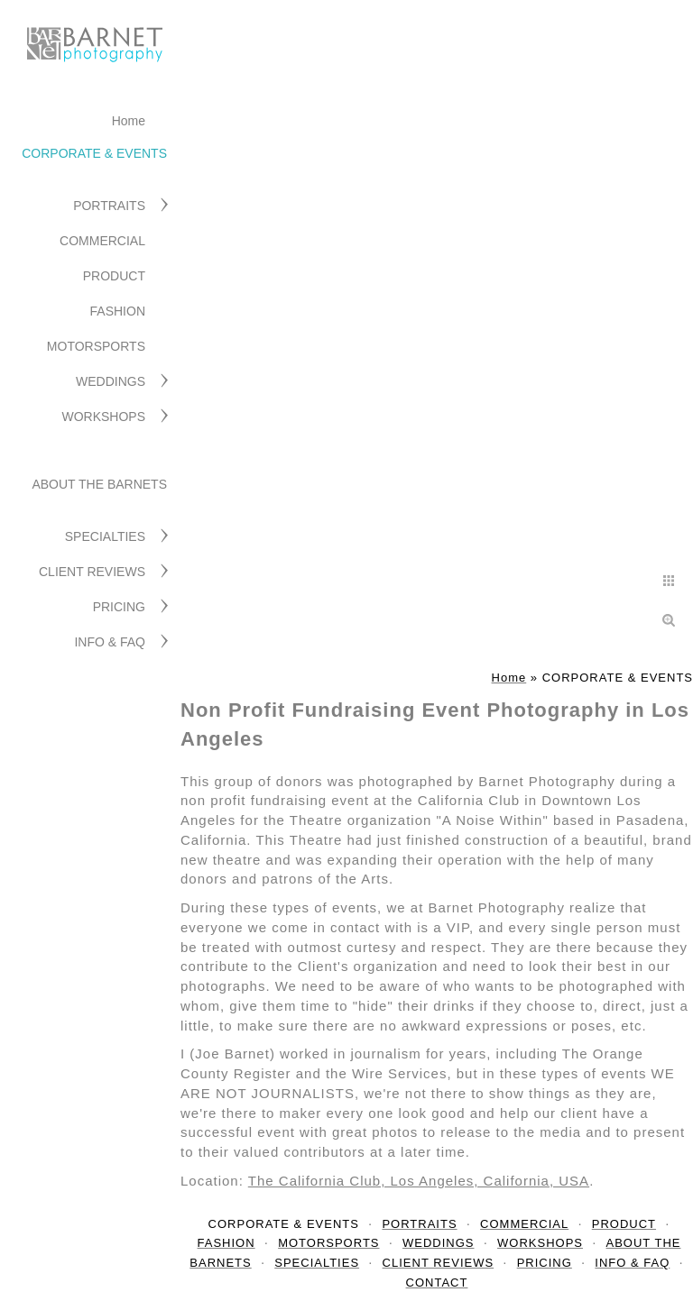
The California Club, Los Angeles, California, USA (418, 1180)
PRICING (119, 607)
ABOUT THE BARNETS (99, 484)
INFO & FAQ (109, 642)
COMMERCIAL (102, 241)
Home (128, 121)
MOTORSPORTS (96, 346)
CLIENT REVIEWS (92, 571)
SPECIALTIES (105, 536)
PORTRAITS (109, 205)
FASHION (117, 311)
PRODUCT (114, 276)
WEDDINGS (110, 381)
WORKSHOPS (103, 416)
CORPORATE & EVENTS (94, 153)
